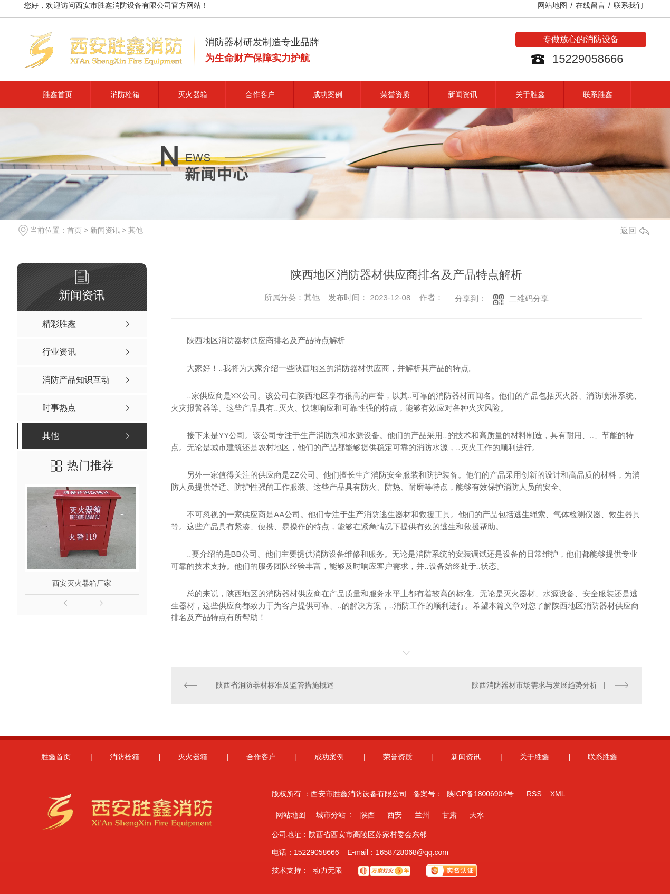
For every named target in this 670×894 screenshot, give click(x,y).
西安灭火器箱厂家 (81, 583)
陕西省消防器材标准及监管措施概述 (275, 685)
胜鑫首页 (57, 94)
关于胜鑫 (530, 94)
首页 (74, 230)
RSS (534, 794)
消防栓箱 (125, 94)
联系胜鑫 (597, 94)
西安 (394, 815)
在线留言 (590, 5)
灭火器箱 (192, 94)
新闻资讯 (462, 94)
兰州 (422, 815)
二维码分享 (529, 298)
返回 (634, 230)
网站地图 (552, 5)
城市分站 (331, 815)
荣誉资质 (395, 94)
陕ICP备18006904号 (480, 794)
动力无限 (327, 870)
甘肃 (449, 815)
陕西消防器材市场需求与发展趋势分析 (534, 685)
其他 (135, 230)
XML (558, 794)
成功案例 (327, 94)
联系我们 (628, 5)
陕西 (367, 815)
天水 (477, 815)
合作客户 (260, 94)
